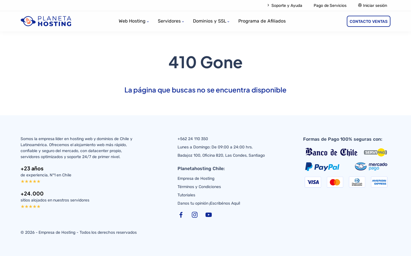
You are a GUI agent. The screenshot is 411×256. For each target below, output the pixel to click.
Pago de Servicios (330, 5)
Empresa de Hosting (196, 178)
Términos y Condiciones (199, 186)
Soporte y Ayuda (284, 5)
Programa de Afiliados (262, 21)
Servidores (169, 21)
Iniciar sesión (372, 5)
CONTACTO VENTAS (369, 21)
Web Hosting (132, 21)
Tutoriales (186, 195)
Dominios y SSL (209, 21)
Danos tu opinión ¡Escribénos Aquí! (209, 203)
